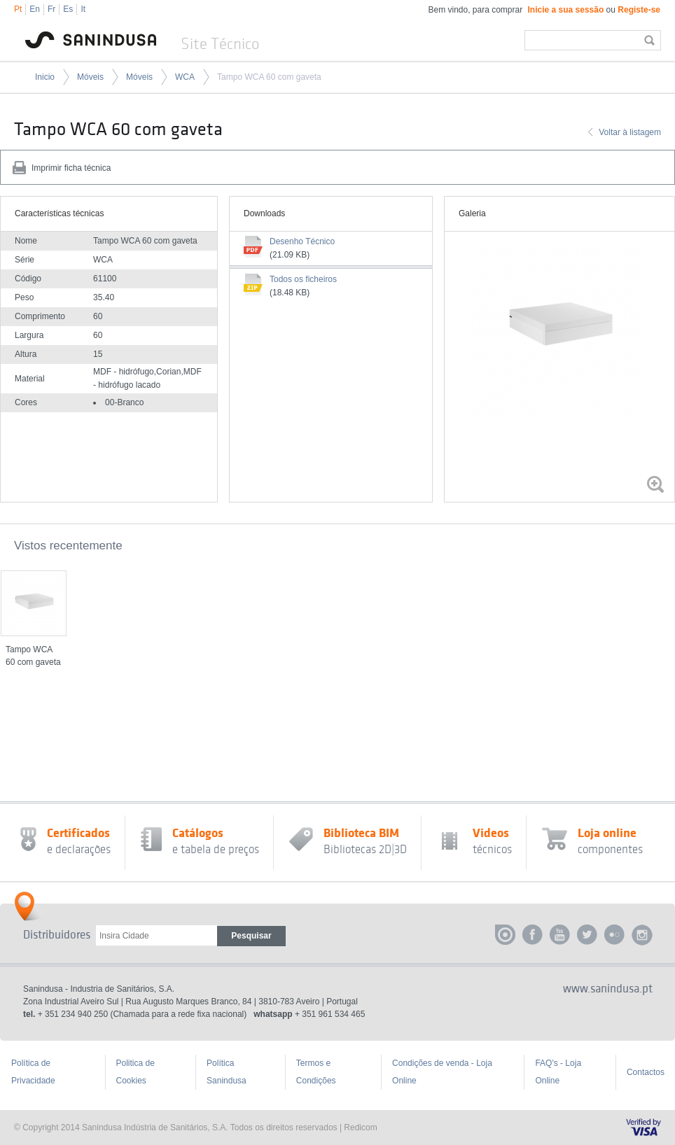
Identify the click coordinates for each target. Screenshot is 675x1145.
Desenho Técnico (302, 241)
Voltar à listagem (630, 132)
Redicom (360, 1127)
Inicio (45, 77)
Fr (51, 9)
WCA (185, 77)
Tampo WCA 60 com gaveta (269, 77)
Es (68, 9)
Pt (18, 9)
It (83, 9)
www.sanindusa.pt (608, 989)
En (34, 9)
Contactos (645, 1072)
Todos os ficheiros (303, 279)
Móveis (90, 77)
